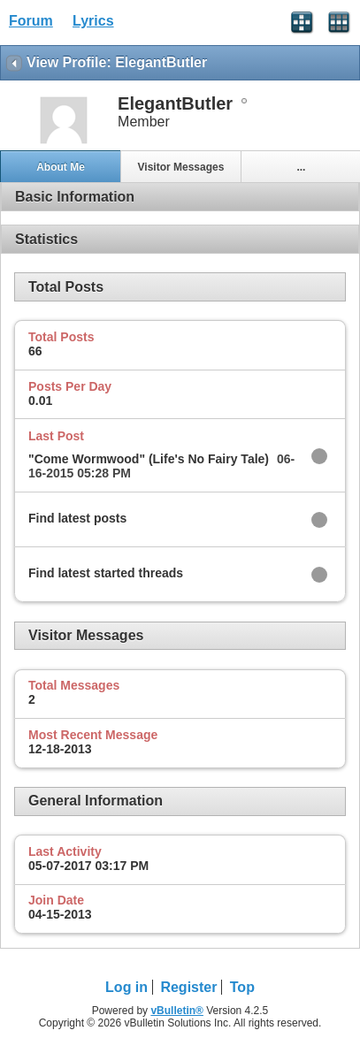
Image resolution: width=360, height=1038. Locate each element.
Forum (31, 20)
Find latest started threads (105, 573)
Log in (126, 987)
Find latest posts (77, 518)
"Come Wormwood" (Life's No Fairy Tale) (148, 459)
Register (188, 987)
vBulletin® (176, 1010)
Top (242, 987)
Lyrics (93, 20)
